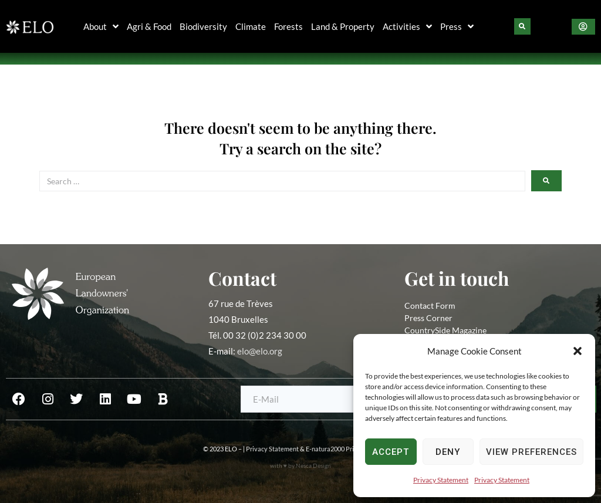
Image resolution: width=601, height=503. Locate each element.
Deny (447, 452)
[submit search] (546, 180)
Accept (390, 452)
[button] (577, 351)
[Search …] (282, 181)
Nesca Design (313, 465)
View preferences (531, 452)
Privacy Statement (440, 479)
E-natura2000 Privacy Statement (352, 449)
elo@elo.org (259, 351)
